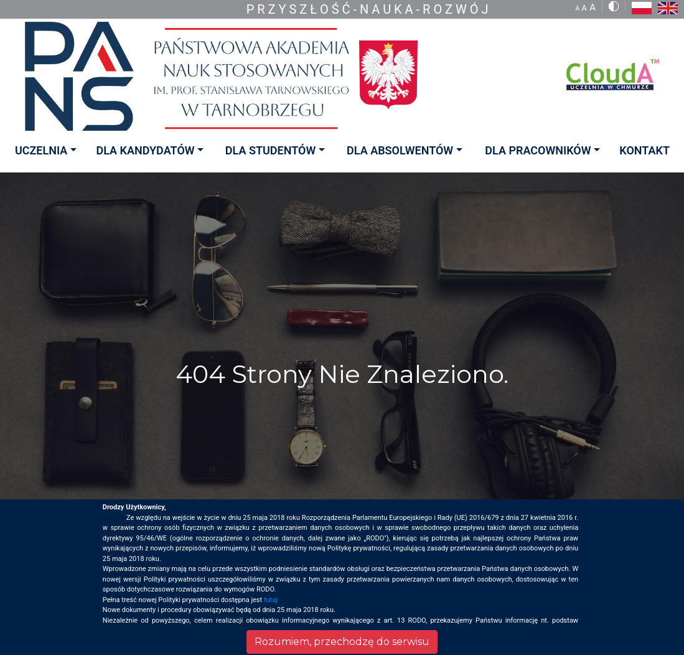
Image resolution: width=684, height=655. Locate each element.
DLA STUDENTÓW (270, 150)
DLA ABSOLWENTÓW (400, 150)
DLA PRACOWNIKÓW (538, 150)
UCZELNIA (41, 150)
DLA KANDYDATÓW (145, 150)
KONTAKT (644, 150)
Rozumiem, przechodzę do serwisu (342, 642)
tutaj (271, 600)
